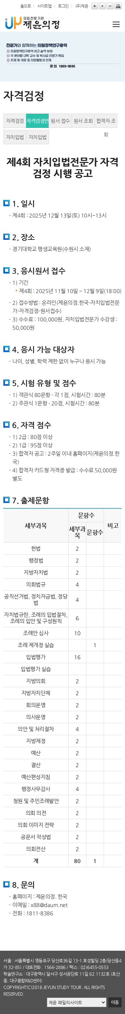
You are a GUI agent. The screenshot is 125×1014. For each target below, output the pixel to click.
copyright (14, 987)
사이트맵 (44, 6)
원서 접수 (60, 121)
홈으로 (25, 6)
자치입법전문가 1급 (15, 139)
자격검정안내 (37, 123)
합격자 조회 (106, 123)
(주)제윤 (81, 6)
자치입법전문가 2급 (38, 139)
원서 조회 (83, 121)
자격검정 (15, 121)
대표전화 (33, 967)
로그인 (63, 6)
